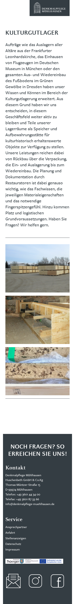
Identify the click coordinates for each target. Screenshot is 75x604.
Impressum (12, 549)
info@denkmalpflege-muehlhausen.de (29, 504)
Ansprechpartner (16, 527)
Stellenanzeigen (15, 538)
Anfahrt (10, 532)
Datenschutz (13, 544)
